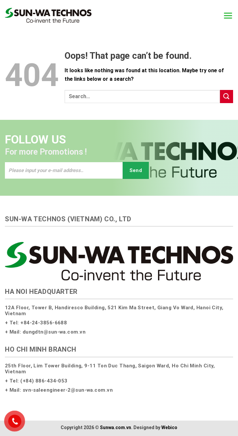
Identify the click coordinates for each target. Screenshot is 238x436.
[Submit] (226, 96)
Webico (169, 427)
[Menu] (228, 15)
